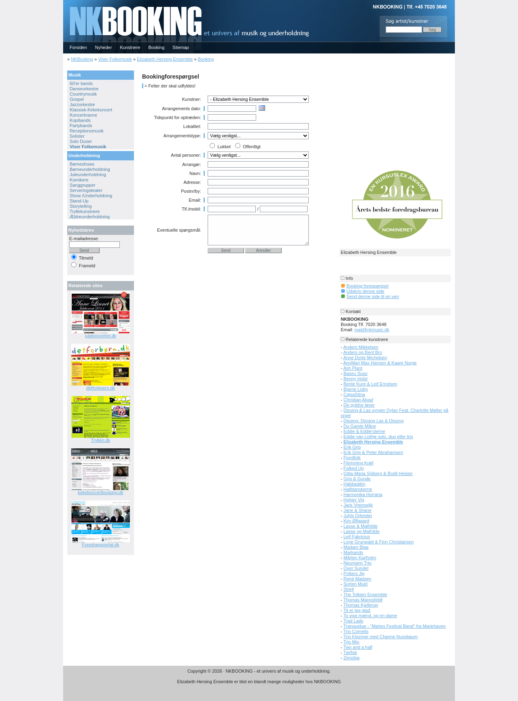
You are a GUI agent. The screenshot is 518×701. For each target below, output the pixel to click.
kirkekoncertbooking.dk (100, 492)
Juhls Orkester (358, 515)
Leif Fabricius (357, 536)
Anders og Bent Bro (362, 352)
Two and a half (358, 647)
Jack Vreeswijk (358, 505)
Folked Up (354, 468)
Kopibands (80, 120)
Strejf (349, 589)
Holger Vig (354, 499)
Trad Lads (353, 620)
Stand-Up (79, 200)
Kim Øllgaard (356, 520)
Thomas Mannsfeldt (363, 599)
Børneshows (82, 164)
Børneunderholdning (90, 169)
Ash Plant (352, 368)
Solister (77, 136)
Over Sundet (356, 568)
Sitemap (180, 47)
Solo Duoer (81, 141)
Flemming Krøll (359, 462)
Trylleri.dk (100, 440)
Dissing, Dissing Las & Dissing (374, 420)
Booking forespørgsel (367, 285)
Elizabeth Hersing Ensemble (165, 59)
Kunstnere (130, 47)
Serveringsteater (86, 190)
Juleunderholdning (88, 174)
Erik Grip (352, 447)
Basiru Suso (355, 373)
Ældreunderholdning (90, 216)
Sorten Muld (355, 584)
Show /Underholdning (91, 195)
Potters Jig (354, 573)
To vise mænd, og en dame (370, 615)
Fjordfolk (352, 457)
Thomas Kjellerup (361, 605)
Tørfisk (350, 652)
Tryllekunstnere (85, 211)
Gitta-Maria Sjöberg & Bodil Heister (378, 473)
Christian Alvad (358, 399)
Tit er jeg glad (357, 610)
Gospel (77, 99)
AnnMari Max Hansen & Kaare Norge (380, 362)
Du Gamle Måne (360, 426)
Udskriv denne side (365, 291)
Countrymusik (83, 94)
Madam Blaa (356, 547)
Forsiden (78, 47)
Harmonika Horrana (363, 494)
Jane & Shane (358, 510)
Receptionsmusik (87, 130)
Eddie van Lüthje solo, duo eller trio (378, 436)
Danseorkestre (84, 88)
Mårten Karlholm (360, 557)
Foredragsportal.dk (100, 544)
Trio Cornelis (356, 631)
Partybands (81, 125)
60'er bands (81, 83)
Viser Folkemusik (115, 59)
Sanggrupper (83, 185)
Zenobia (352, 657)
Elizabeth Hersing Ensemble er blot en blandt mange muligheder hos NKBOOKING (259, 681)
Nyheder (103, 47)
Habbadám (354, 484)
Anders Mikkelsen (360, 347)
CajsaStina (354, 394)
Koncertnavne (83, 115)
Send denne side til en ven (372, 296)
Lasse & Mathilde (361, 526)
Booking (157, 47)
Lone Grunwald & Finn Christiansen (379, 541)
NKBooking (82, 59)
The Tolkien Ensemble (365, 594)
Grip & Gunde (357, 478)
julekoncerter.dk (100, 335)
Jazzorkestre (82, 104)
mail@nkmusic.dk (372, 329)
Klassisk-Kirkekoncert (91, 109)
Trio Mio (351, 641)
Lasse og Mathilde (362, 531)
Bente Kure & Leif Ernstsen (370, 383)
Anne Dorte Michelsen (365, 357)
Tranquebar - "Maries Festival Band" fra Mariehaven (395, 626)
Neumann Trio (358, 562)
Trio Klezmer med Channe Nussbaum (381, 636)
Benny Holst (355, 378)
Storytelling (80, 206)
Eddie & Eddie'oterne (364, 431)
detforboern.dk (100, 388)
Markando (353, 552)
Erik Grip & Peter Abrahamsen (373, 452)
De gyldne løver (359, 405)
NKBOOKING (64, 2)
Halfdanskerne (358, 489)
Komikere (79, 179)
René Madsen (358, 578)
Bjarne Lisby (356, 389)
